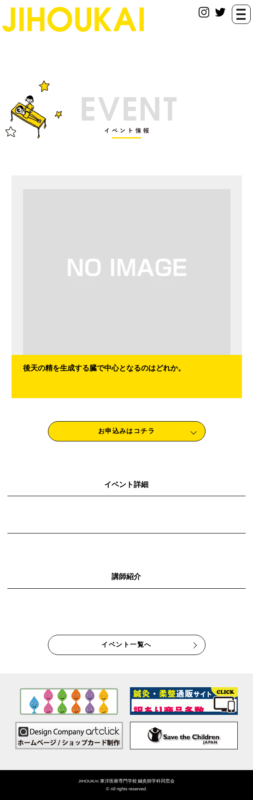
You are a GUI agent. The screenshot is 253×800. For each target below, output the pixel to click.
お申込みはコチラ (126, 431)
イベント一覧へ (126, 644)
